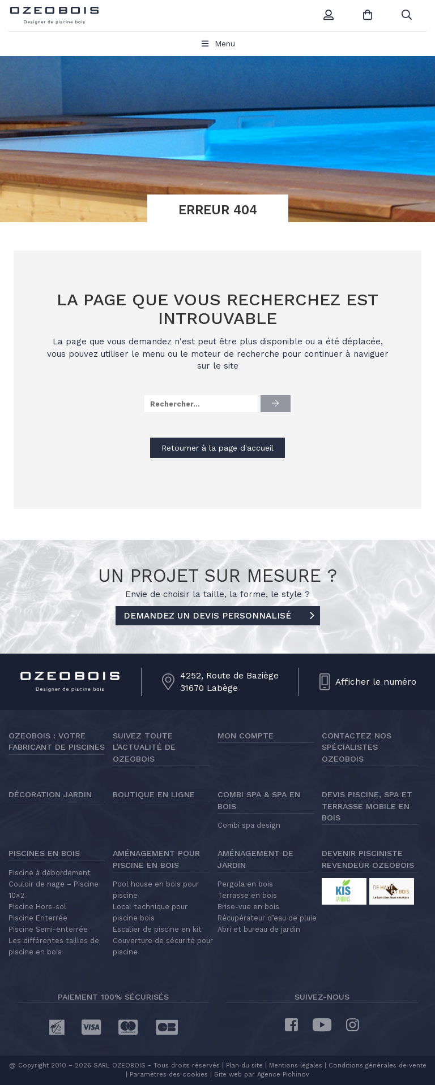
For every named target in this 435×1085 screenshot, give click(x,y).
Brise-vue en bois (248, 906)
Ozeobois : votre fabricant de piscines (56, 741)
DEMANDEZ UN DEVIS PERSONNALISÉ (218, 616)
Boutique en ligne (154, 794)
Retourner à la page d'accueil (217, 447)
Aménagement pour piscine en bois (156, 859)
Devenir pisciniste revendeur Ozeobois (368, 859)
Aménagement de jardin (255, 859)
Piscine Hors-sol (37, 906)
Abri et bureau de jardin (259, 929)
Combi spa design (249, 825)
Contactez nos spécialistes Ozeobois (356, 747)
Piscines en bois (44, 853)
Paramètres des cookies (169, 1074)
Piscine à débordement (49, 872)
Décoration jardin (50, 794)
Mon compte (246, 735)
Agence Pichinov (283, 1074)
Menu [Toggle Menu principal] (218, 43)
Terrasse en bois (247, 895)
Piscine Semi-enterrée (48, 929)
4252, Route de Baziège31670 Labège (229, 682)
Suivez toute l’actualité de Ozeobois (144, 747)
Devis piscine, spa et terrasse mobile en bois (367, 806)
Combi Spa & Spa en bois (259, 800)
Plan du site (243, 1065)
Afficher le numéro (375, 682)
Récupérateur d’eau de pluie (267, 918)
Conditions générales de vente (378, 1065)
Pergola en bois (245, 884)
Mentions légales (295, 1065)
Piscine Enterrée (37, 918)
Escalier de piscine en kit (157, 929)
